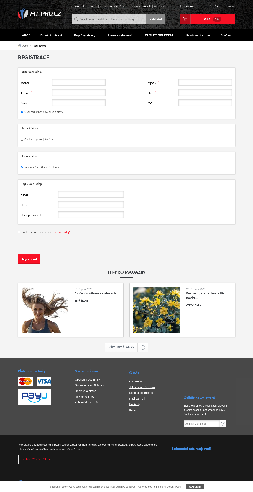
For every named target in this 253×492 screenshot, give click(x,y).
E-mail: (25, 195)
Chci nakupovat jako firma (37, 139)
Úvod (25, 45)
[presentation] (46, 244)
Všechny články (123, 347)
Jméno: (26, 82)
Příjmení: (153, 82)
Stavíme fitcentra (119, 6)
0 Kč (213, 19)
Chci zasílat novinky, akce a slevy (42, 112)
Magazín (159, 6)
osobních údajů (61, 232)
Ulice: (151, 93)
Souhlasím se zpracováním (44, 232)
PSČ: (151, 103)
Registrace (229, 6)
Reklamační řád (84, 396)
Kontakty (134, 404)
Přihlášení (213, 6)
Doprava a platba (85, 390)
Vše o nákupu (90, 6)
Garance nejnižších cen (89, 385)
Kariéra (136, 6)
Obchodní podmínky (87, 379)
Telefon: (26, 93)
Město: (26, 103)
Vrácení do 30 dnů (86, 402)
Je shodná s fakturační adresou (40, 167)
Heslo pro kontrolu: (32, 215)
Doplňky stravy (84, 35)
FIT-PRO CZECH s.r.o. (39, 459)
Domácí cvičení (51, 35)
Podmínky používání (125, 486)
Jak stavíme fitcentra (142, 387)
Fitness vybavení (120, 35)
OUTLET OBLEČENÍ (159, 35)
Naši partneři (137, 398)
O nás (103, 6)
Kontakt (147, 6)
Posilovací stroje (198, 35)
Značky (226, 35)
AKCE (26, 35)
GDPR (75, 6)
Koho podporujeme (141, 392)
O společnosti (137, 381)
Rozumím (195, 486)
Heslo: (24, 205)
